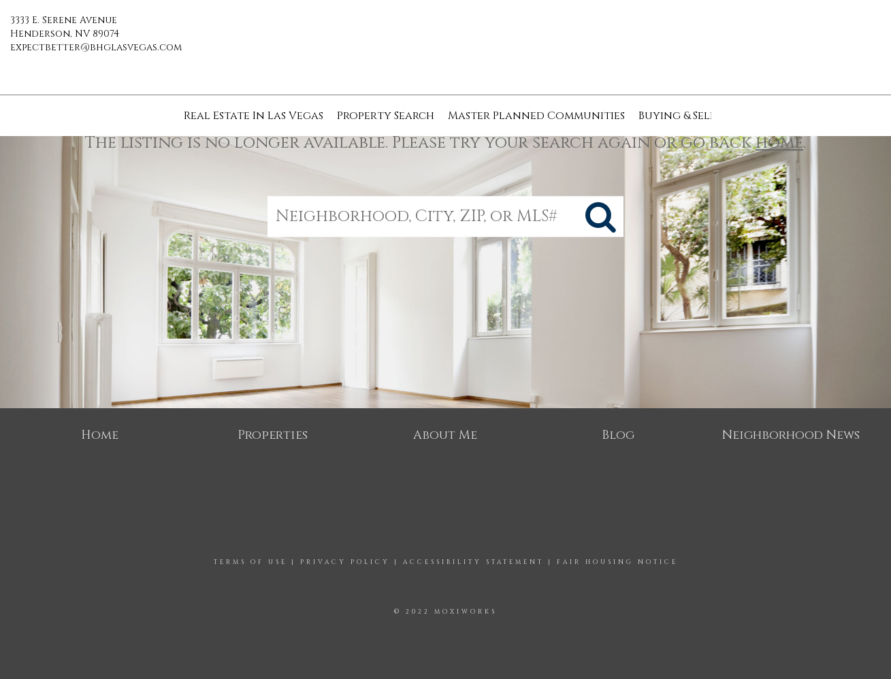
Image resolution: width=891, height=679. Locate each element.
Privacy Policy (345, 562)
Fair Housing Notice (617, 562)
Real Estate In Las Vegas (253, 115)
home (779, 143)
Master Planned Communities (536, 115)
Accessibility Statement (473, 562)
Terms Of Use (250, 562)
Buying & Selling (687, 115)
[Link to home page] (445, 30)
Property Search (385, 115)
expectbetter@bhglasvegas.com (96, 47)
